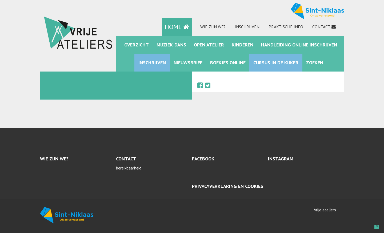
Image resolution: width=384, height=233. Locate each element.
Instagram (280, 159)
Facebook (203, 159)
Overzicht (136, 45)
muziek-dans (171, 45)
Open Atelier (209, 45)
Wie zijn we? (213, 26)
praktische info (286, 26)
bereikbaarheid (128, 168)
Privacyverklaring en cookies (227, 186)
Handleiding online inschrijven (299, 45)
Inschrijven (247, 26)
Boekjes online (228, 63)
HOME (177, 27)
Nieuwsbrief (188, 63)
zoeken (314, 63)
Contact (321, 26)
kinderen (242, 45)
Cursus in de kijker (275, 63)
